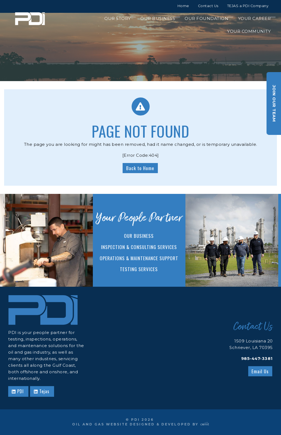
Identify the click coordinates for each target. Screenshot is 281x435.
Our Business (139, 235)
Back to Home (140, 168)
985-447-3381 (257, 358)
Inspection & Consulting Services (139, 247)
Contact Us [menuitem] (208, 6)
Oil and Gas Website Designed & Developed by (140, 424)
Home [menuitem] (183, 6)
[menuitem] (115, 18)
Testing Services (139, 269)
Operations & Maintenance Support (139, 258)
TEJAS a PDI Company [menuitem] (248, 6)
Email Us (260, 371)
